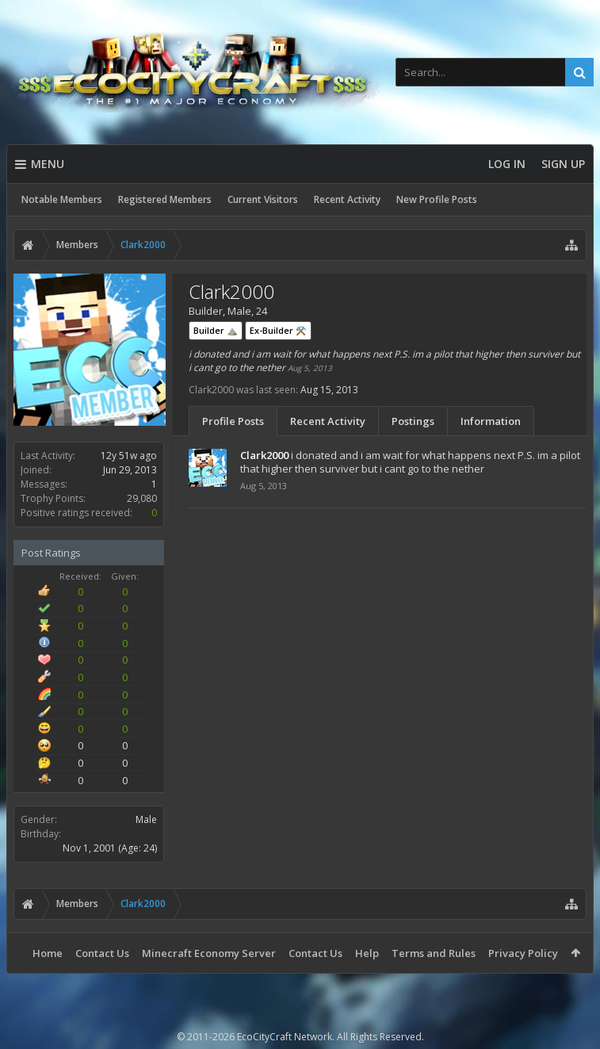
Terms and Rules (434, 953)
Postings (413, 421)
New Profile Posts (436, 199)
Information (491, 421)
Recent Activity (347, 199)
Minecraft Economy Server (209, 953)
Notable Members (61, 199)
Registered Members (165, 199)
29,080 (142, 498)
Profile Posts (233, 421)
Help (367, 953)
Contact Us (102, 953)
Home (47, 953)
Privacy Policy (523, 953)
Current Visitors (262, 199)
